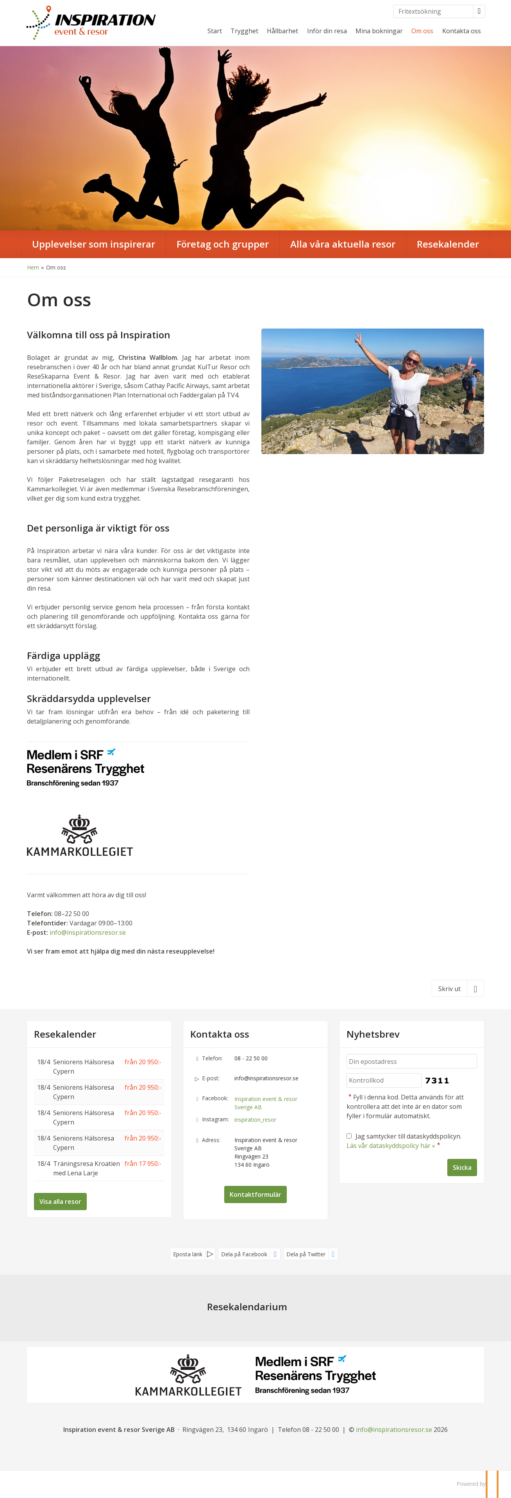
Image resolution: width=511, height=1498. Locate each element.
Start (214, 31)
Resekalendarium (247, 1306)
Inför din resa (327, 31)
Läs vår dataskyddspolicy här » (391, 1145)
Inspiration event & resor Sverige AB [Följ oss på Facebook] (265, 1103)
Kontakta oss (461, 31)
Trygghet (244, 31)
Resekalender (65, 1034)
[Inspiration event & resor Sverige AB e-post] (394, 1429)
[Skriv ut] (458, 988)
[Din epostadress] (412, 1061)
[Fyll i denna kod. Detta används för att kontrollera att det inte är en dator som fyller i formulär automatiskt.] (384, 1080)
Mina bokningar (379, 31)
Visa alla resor (60, 1201)
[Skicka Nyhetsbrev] (462, 1167)
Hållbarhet (282, 31)
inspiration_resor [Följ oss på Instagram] (255, 1119)
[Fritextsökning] (433, 11)
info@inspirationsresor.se (88, 932)
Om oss (422, 31)
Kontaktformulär (255, 1194)
